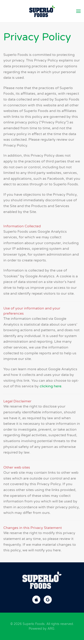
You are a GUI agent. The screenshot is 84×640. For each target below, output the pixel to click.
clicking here (50, 386)
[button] (78, 11)
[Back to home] (42, 11)
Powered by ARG (41, 629)
